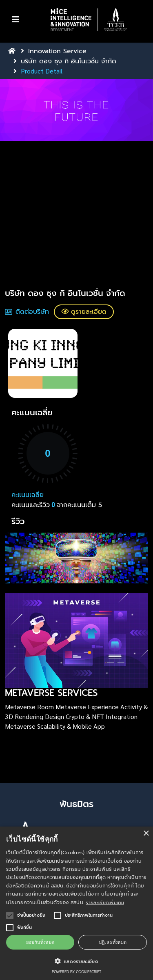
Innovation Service (57, 51)
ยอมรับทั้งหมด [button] (40, 942)
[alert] (76, 903)
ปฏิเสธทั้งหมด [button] (113, 942)
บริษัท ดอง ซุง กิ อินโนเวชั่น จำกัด (68, 61)
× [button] (146, 834)
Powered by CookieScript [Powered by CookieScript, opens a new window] (76, 972)
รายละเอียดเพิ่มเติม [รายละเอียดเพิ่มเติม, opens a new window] (105, 902)
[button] (88, 20)
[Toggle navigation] (15, 19)
